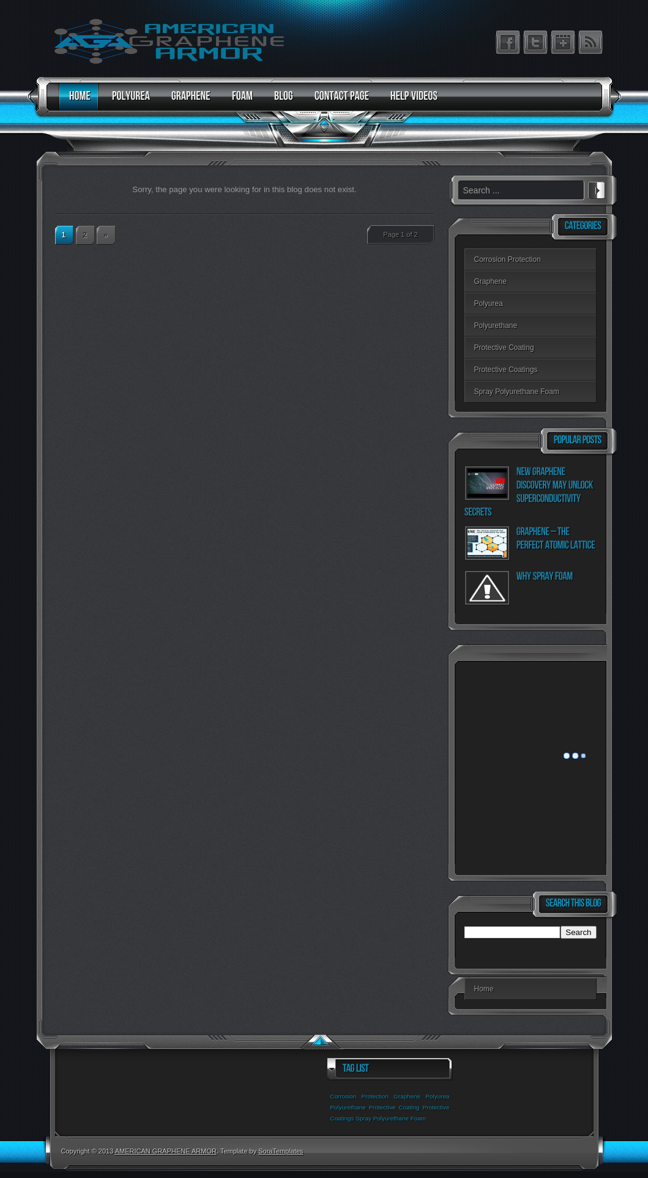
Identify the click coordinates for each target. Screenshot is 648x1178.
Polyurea (488, 303)
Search (596, 188)
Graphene (490, 281)
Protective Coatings (506, 369)
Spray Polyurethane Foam (516, 391)
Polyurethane (496, 325)
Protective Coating (504, 347)
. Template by (260, 1151)
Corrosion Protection (507, 259)
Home (484, 989)
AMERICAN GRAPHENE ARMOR (166, 1151)
